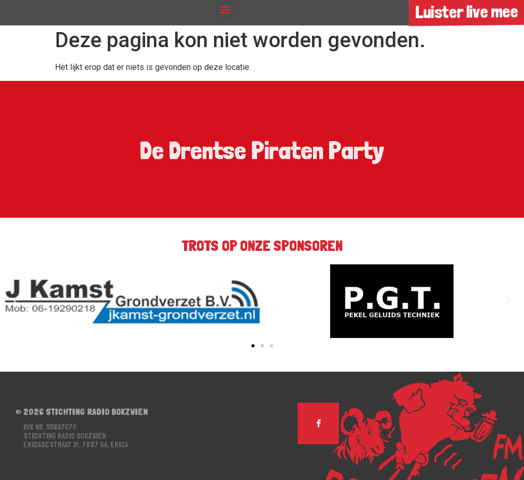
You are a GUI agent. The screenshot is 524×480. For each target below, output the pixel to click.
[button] (225, 9)
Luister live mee (466, 12)
